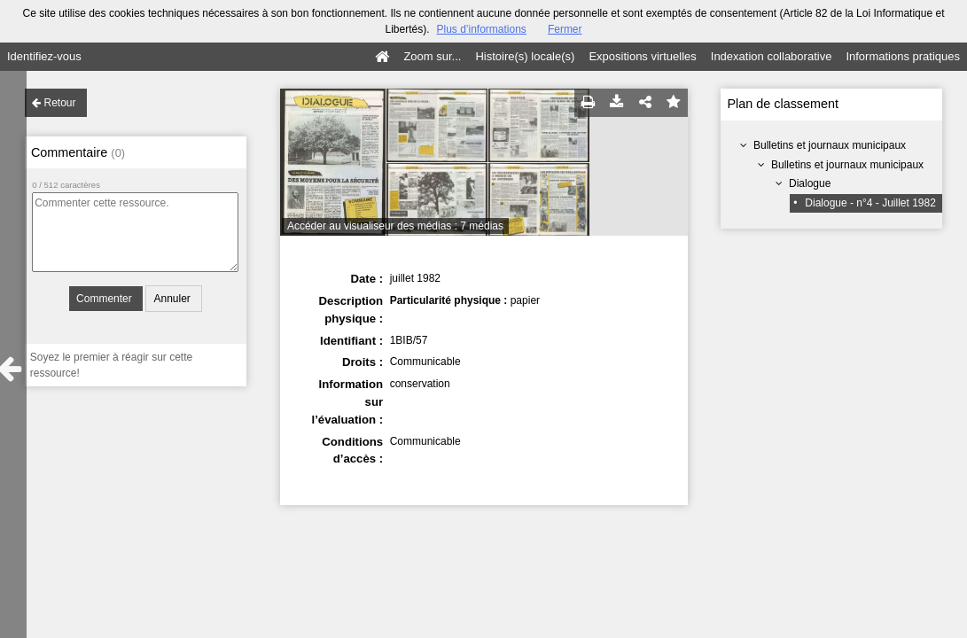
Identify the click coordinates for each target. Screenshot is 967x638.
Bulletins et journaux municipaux (829, 145)
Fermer (565, 29)
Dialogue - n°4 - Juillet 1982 (870, 203)
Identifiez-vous (44, 56)
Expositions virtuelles (642, 56)
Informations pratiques (903, 56)
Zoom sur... (432, 56)
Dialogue (810, 183)
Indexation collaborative (771, 56)
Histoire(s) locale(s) (524, 56)
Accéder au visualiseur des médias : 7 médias (395, 226)
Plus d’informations (481, 29)
